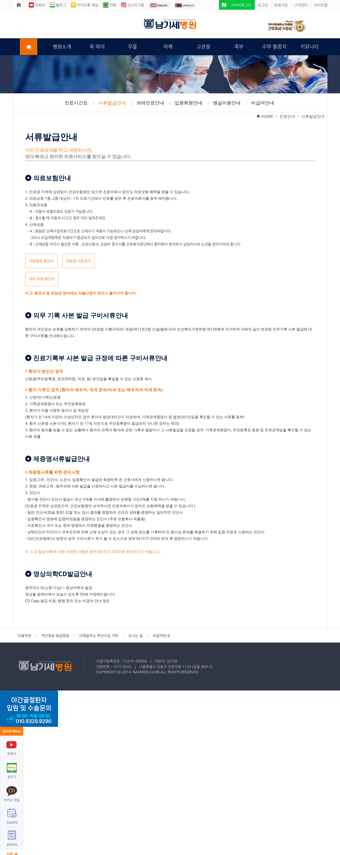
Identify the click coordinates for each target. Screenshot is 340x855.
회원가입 (281, 4)
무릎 (132, 46)
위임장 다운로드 (78, 261)
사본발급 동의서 (41, 261)
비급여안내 (262, 103)
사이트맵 (320, 4)
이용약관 (24, 636)
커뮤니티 (309, 46)
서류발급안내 (112, 103)
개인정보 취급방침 (55, 636)
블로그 (58, 5)
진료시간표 (76, 103)
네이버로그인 (241, 4)
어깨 (168, 46)
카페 (109, 5)
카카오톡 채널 (84, 5)
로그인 (263, 4)
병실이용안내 (227, 103)
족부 (238, 46)
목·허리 (97, 46)
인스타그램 (132, 5)
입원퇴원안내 (188, 103)
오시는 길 (135, 636)
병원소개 (62, 46)
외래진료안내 (150, 103)
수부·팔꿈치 (274, 46)
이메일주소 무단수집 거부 (98, 636)
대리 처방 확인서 (42, 278)
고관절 (203, 46)
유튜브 (37, 5)
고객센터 (301, 4)
